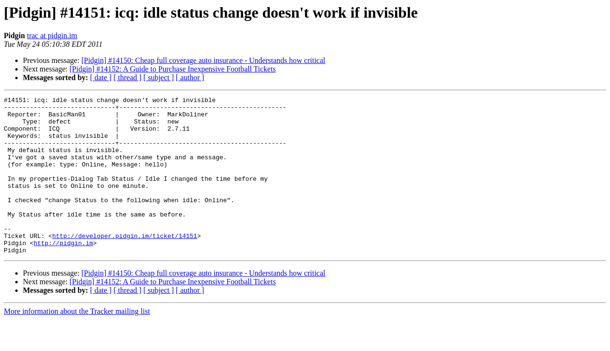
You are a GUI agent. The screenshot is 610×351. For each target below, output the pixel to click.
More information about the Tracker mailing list (77, 343)
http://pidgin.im (63, 272)
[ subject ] (158, 77)
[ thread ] (127, 77)
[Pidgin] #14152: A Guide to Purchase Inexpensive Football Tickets (173, 69)
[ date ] (101, 77)
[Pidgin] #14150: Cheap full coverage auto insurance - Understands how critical (203, 60)
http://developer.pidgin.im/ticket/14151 (124, 264)
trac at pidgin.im (52, 35)
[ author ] (190, 77)
